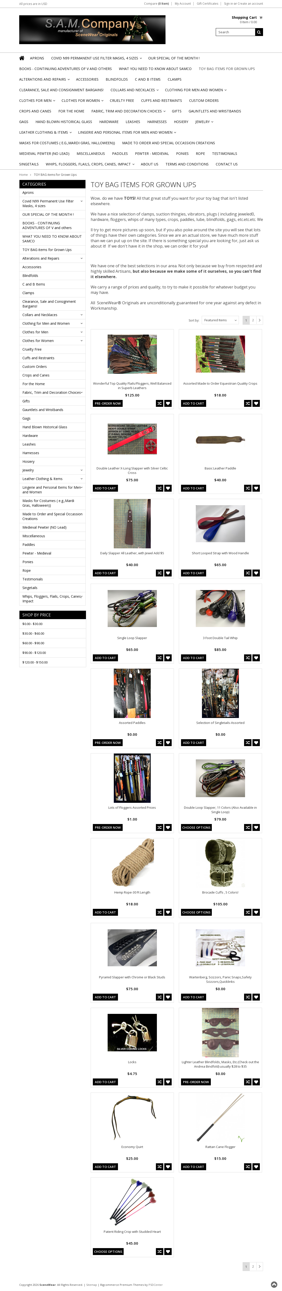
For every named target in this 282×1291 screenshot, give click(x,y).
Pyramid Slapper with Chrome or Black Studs (132, 977)
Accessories (87, 79)
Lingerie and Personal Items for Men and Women (126, 134)
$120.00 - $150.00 (35, 662)
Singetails (29, 164)
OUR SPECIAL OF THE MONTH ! (173, 58)
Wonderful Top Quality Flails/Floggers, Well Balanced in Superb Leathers (132, 385)
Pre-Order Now (108, 403)
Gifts (177, 111)
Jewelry (204, 123)
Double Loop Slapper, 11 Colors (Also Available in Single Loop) (220, 809)
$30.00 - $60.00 (33, 633)
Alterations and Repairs (44, 81)
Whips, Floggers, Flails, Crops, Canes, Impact (90, 165)
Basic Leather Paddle (220, 468)
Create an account (250, 3)
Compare (156, 3)
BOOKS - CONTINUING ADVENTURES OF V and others (65, 68)
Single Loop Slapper (132, 638)
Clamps (175, 79)
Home (23, 175)
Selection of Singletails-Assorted (220, 722)
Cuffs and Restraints (161, 100)
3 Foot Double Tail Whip (220, 638)
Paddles (120, 153)
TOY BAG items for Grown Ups (227, 68)
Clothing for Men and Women (195, 91)
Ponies (182, 153)
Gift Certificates (207, 3)
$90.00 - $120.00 (34, 652)
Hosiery (181, 121)
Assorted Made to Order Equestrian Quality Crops (220, 383)
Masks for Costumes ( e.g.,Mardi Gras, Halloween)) (67, 143)
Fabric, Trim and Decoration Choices (128, 112)
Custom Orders (204, 100)
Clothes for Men (36, 102)
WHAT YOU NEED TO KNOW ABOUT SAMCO (155, 68)
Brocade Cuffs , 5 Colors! (220, 892)
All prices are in (33, 4)
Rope (200, 153)
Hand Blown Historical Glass (63, 121)
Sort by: (194, 320)
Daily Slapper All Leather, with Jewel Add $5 (132, 553)
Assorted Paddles (132, 722)
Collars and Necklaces (134, 91)
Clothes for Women (82, 102)
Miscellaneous (91, 153)
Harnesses (157, 121)
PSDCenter (156, 1285)
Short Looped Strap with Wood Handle (220, 553)
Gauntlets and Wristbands (215, 111)
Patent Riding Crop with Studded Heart (132, 1231)
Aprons (37, 58)
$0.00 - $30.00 (32, 624)
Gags (23, 121)
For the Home (71, 111)
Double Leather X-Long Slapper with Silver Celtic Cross (132, 470)
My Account (183, 3)
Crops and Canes (35, 111)
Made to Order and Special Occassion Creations (168, 143)
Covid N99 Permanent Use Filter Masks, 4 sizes (96, 59)
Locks (132, 1062)
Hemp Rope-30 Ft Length (132, 892)
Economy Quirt (132, 1147)
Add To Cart (193, 403)
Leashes (133, 121)
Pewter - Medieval (152, 153)
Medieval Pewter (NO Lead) (44, 153)
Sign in (228, 3)
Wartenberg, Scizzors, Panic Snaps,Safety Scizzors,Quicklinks (220, 979)
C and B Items (148, 79)
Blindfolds (117, 79)
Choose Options (196, 827)
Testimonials (224, 153)
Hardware (108, 121)
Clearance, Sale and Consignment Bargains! (61, 90)
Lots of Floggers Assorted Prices (132, 807)
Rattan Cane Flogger (220, 1147)
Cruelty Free (122, 100)
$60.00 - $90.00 (33, 643)
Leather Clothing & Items (45, 134)
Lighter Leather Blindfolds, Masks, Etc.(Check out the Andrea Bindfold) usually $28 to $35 (220, 1064)
